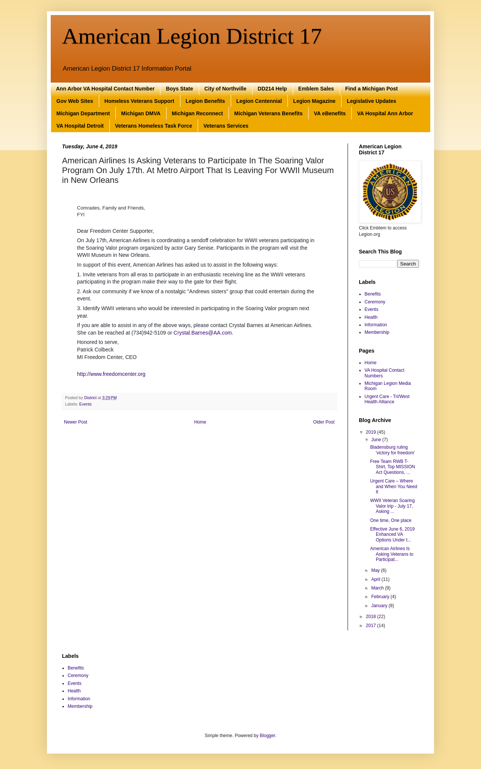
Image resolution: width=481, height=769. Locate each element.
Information (376, 324)
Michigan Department (83, 113)
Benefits (373, 294)
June (376, 439)
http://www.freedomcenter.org (111, 374)
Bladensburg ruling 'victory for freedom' (392, 450)
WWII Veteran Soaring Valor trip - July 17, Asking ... (392, 506)
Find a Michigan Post (371, 89)
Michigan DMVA (140, 113)
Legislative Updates (371, 101)
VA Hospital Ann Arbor (385, 113)
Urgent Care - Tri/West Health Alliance (387, 399)
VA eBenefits (330, 113)
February (380, 596)
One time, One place (390, 520)
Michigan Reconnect (197, 113)
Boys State (179, 89)
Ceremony (375, 302)
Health (371, 317)
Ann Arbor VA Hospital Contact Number (105, 89)
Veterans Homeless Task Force (153, 126)
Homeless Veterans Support (139, 101)
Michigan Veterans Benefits (268, 113)
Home (200, 422)
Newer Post (75, 422)
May (376, 570)
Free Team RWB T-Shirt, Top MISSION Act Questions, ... (392, 467)
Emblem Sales (316, 89)
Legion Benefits (205, 101)
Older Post (323, 422)
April (376, 579)
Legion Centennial (259, 101)
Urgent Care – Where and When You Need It (393, 486)
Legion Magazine (314, 101)
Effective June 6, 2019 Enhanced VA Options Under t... (392, 534)
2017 (371, 625)
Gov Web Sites (74, 101)
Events (85, 404)
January (380, 605)
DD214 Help (272, 89)
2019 (371, 432)
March (378, 588)
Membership (377, 332)
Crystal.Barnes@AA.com (203, 333)
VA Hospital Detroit (80, 126)
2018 (371, 616)
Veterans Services (225, 126)
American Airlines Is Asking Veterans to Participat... (391, 554)
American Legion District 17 (192, 36)
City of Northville (225, 89)
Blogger (267, 735)
